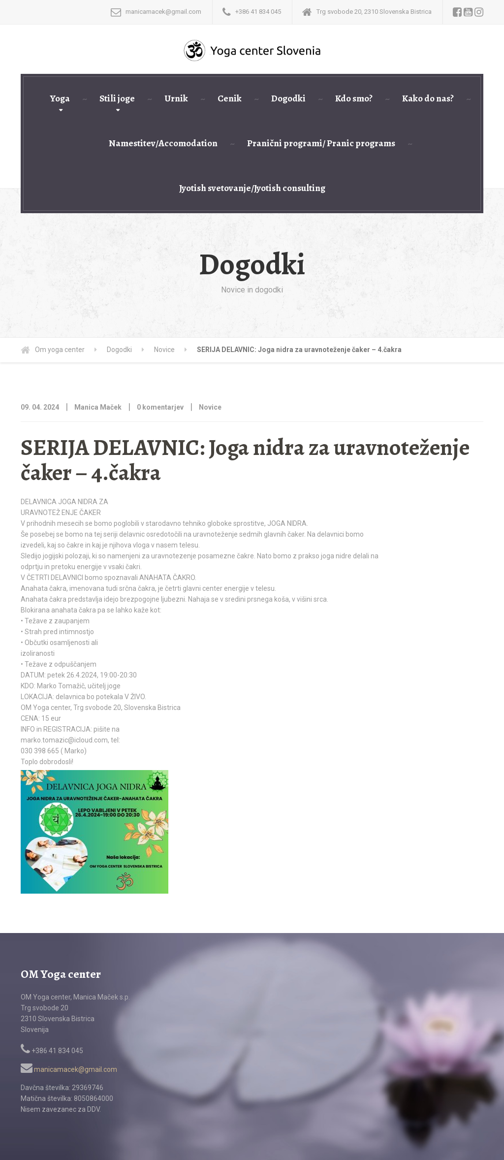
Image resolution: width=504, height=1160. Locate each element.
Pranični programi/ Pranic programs (321, 143)
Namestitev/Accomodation (163, 143)
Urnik (176, 98)
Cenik (230, 98)
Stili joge (117, 98)
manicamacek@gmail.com (69, 1069)
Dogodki (288, 98)
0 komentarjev (160, 407)
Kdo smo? (354, 98)
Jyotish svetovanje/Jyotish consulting (252, 188)
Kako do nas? (428, 98)
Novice (210, 407)
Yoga (60, 98)
